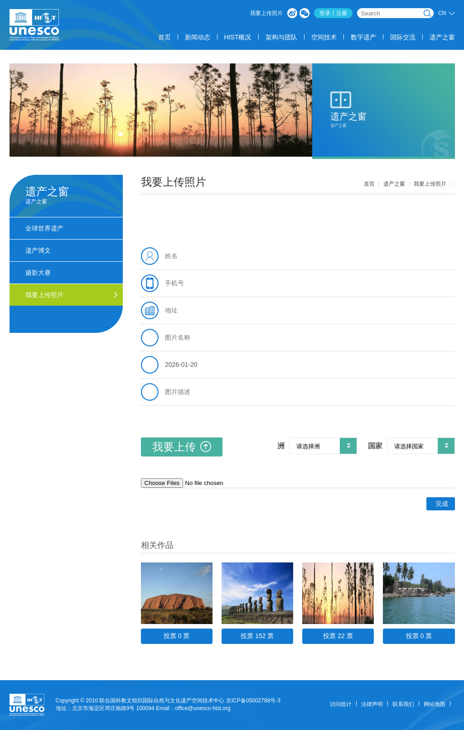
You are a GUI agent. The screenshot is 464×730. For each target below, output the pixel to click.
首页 (164, 37)
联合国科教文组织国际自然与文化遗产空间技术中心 (161, 700)
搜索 (427, 13)
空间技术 (324, 37)
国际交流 (403, 37)
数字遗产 (363, 37)
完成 (441, 503)
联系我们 (403, 704)
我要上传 (181, 447)
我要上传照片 (266, 13)
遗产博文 (38, 250)
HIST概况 (237, 37)
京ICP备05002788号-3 (253, 700)
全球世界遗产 (44, 228)
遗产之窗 (442, 37)
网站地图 (434, 704)
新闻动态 (197, 37)
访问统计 (341, 704)
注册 (341, 13)
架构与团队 (281, 37)
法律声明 (372, 704)
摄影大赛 (38, 272)
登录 (324, 13)
